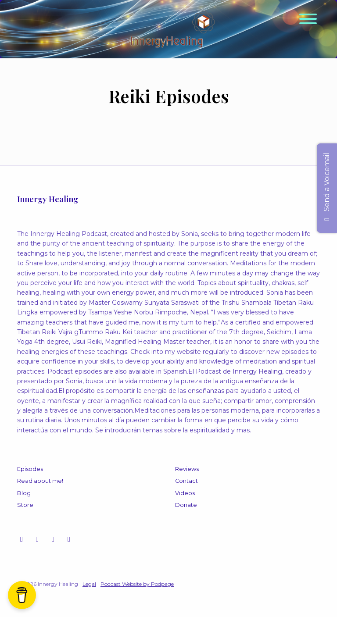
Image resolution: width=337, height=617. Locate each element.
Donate (186, 505)
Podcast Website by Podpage (137, 584)
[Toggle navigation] (308, 20)
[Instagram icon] (21, 539)
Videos (185, 493)
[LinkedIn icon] (69, 539)
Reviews (187, 469)
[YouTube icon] (37, 539)
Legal (89, 584)
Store (25, 505)
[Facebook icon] (53, 539)
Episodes (30, 469)
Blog (24, 493)
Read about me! (40, 481)
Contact (186, 481)
